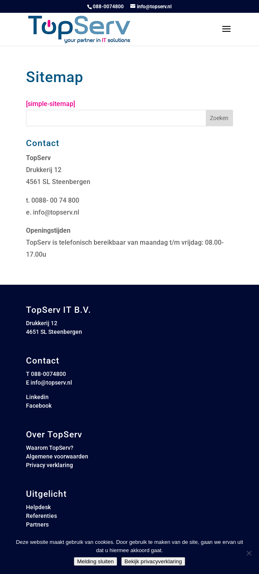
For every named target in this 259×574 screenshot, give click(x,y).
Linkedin (37, 397)
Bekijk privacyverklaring (153, 561)
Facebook (39, 405)
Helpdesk (38, 507)
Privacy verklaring (49, 465)
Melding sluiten (95, 561)
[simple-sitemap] (50, 104)
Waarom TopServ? (49, 447)
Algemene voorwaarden (57, 456)
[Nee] (249, 553)
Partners (37, 524)
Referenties (41, 516)
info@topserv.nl (56, 212)
